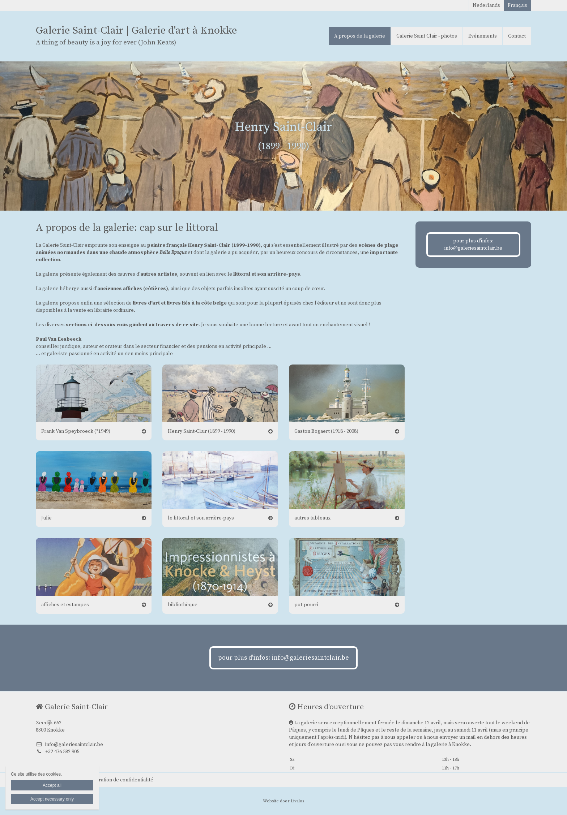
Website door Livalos (283, 801)
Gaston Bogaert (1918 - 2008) (326, 431)
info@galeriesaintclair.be (69, 744)
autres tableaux (312, 518)
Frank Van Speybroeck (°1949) (75, 431)
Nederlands (486, 5)
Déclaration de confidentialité (119, 780)
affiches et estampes (65, 604)
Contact (517, 36)
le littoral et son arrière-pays (201, 518)
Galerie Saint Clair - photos (426, 36)
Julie (46, 518)
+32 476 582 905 (57, 752)
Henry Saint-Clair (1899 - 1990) (201, 431)
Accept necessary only (52, 799)
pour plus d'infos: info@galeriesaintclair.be (473, 244)
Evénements (482, 36)
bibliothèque (182, 604)
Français (517, 5)
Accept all (52, 785)
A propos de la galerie (359, 36)
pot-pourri (306, 604)
